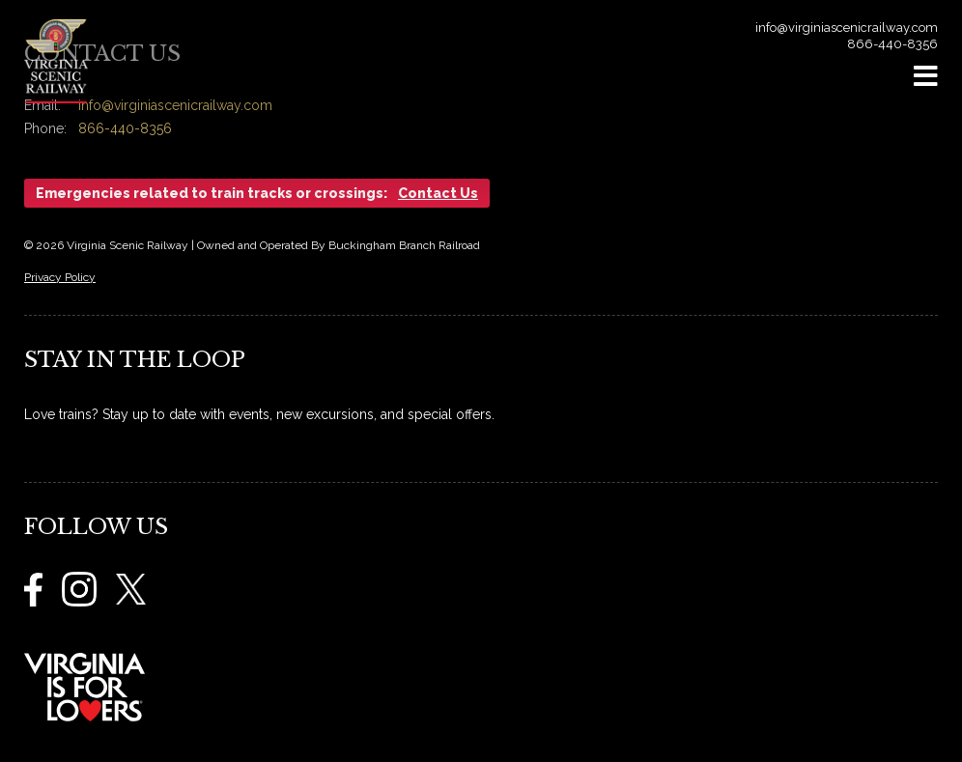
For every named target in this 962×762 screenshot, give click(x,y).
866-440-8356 (892, 44)
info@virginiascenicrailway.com (846, 27)
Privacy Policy (60, 277)
